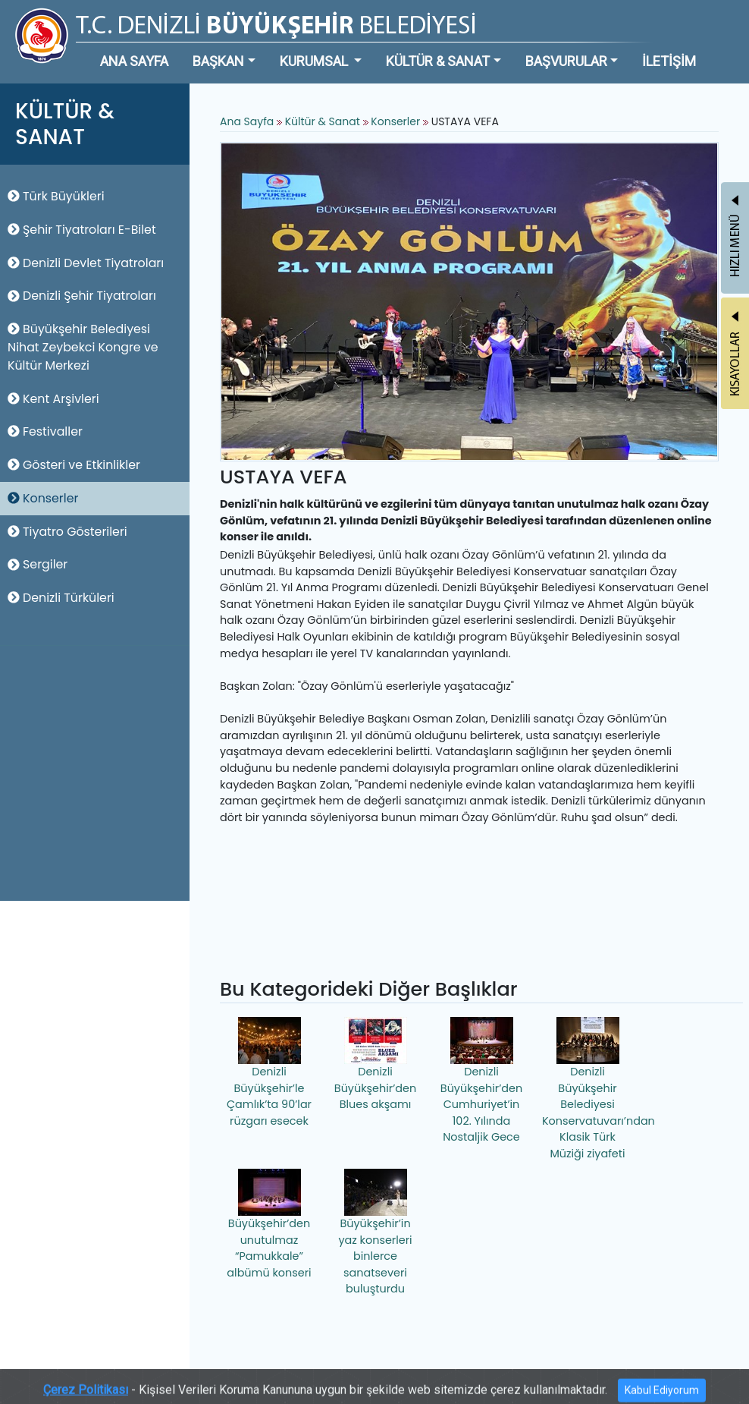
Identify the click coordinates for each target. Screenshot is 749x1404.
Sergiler (37, 564)
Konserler (43, 498)
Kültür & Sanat (324, 121)
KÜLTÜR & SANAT (438, 61)
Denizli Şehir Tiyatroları (82, 295)
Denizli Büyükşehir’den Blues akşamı (375, 1064)
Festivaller (45, 431)
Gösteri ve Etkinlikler (74, 465)
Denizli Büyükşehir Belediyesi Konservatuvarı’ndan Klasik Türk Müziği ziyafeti (589, 1089)
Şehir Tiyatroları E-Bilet (82, 229)
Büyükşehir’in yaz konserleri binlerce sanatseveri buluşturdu (375, 1232)
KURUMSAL (315, 61)
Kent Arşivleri (53, 399)
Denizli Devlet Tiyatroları (86, 263)
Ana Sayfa (247, 121)
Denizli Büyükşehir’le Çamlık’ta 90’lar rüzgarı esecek (269, 1073)
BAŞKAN (218, 61)
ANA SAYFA (134, 61)
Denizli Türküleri (61, 597)
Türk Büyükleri (56, 196)
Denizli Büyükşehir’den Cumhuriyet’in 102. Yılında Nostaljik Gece (481, 1080)
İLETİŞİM (669, 61)
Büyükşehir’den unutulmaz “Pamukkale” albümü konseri (269, 1224)
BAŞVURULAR (566, 61)
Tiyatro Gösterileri (67, 531)
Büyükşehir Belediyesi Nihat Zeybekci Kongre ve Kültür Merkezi (83, 347)
